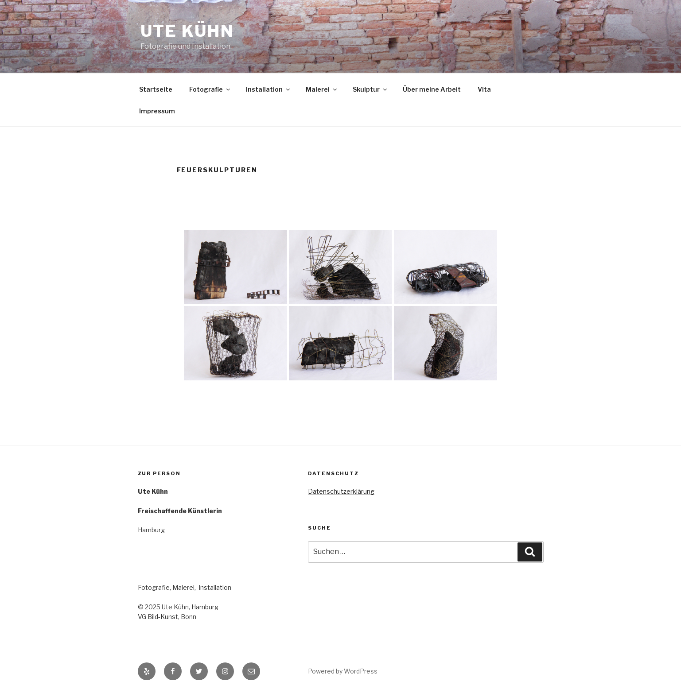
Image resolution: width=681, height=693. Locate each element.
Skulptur (370, 89)
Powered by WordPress (342, 671)
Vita (484, 89)
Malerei (322, 89)
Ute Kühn (187, 31)
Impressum (157, 111)
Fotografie (210, 89)
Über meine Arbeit (432, 89)
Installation (268, 89)
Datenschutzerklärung (341, 491)
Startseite (155, 89)
